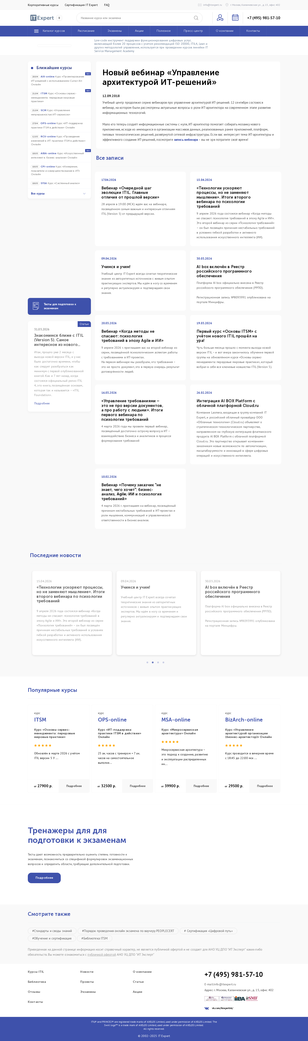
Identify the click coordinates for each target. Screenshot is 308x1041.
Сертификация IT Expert (81, 5)
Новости (86, 972)
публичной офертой (101, 954)
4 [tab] (165, 664)
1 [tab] (149, 664)
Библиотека (37, 982)
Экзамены (88, 992)
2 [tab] (154, 664)
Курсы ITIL (36, 972)
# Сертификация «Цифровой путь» (208, 931)
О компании (142, 972)
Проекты (87, 982)
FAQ (107, 5)
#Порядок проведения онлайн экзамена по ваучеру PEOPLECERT (128, 931)
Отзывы (34, 992)
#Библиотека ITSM (94, 938)
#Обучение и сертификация (51, 938)
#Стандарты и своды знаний (52, 931)
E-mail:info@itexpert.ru (220, 984)
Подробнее (74, 786)
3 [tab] (159, 664)
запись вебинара (186, 140)
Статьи (138, 982)
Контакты (35, 1002)
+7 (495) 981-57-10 (263, 18)
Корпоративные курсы (43, 5)
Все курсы (58, 193)
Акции (137, 992)
